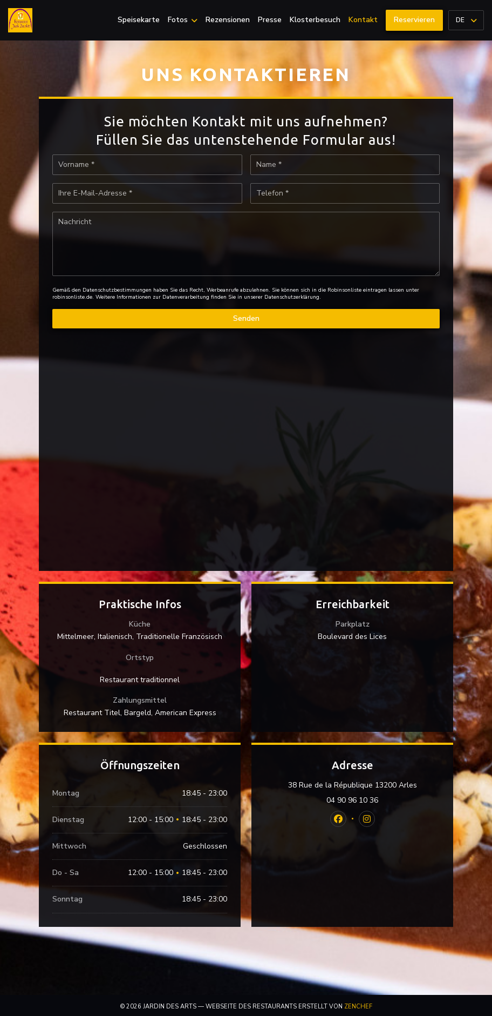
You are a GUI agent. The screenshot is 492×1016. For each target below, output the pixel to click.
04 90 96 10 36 (352, 800)
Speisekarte (139, 20)
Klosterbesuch (315, 20)
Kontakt (363, 20)
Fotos (182, 20)
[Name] (345, 164)
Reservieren (414, 20)
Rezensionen (228, 20)
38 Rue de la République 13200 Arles (364, 785)
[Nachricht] (246, 244)
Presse (270, 20)
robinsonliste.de (72, 297)
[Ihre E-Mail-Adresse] (147, 193)
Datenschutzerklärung (291, 297)
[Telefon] (345, 193)
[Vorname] (147, 164)
